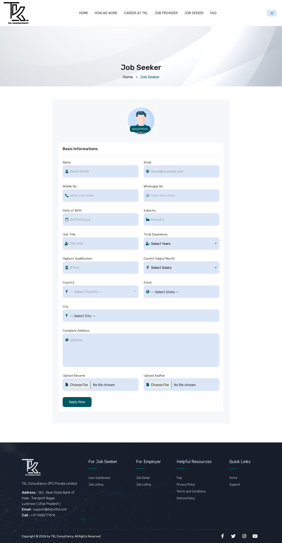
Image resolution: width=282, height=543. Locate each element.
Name (67, 162)
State (148, 282)
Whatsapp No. (154, 186)
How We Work (106, 13)
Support (234, 484)
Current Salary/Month (159, 258)
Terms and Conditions (191, 491)
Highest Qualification (77, 258)
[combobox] (182, 243)
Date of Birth (72, 210)
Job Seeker (194, 13)
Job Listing (95, 484)
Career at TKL (136, 13)
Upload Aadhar (154, 375)
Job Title (69, 234)
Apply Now (77, 402)
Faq (213, 13)
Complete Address (76, 331)
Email (147, 162)
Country (68, 282)
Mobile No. (70, 186)
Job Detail (143, 478)
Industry (150, 210)
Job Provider (166, 13)
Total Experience (156, 234)
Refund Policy (186, 498)
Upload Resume (74, 375)
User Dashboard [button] (99, 478)
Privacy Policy (186, 484)
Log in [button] (271, 13)
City (65, 307)
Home (83, 13)
